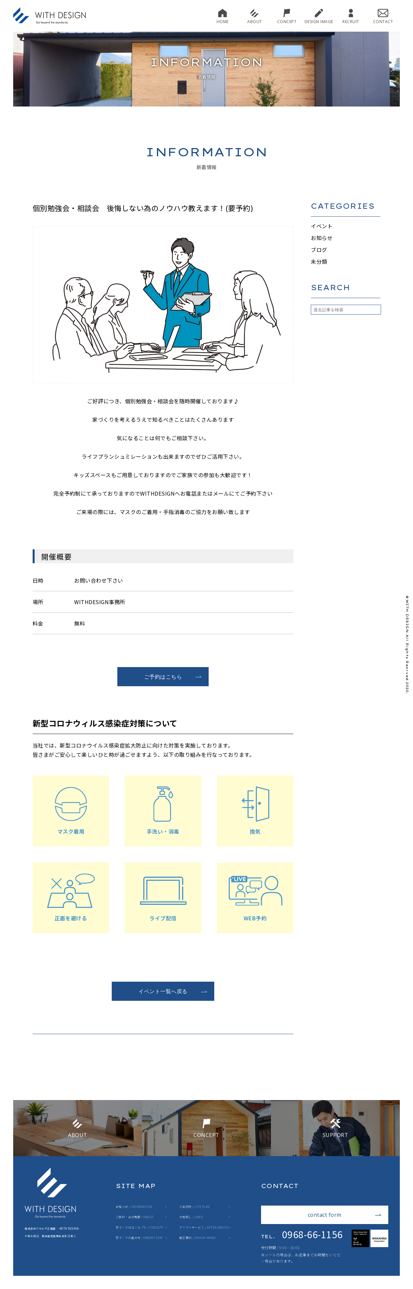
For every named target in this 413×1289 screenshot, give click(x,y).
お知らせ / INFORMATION (134, 1207)
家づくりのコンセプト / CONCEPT (139, 1227)
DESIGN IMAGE (319, 16)
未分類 (319, 261)
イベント (322, 226)
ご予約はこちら (173, 676)
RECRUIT (350, 16)
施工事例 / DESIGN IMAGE (197, 1238)
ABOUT (254, 16)
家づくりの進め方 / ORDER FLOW (139, 1238)
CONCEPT (287, 16)
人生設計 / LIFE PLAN (194, 1207)
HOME (223, 16)
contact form (345, 1214)
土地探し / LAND (191, 1217)
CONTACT (383, 16)
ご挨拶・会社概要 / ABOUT (135, 1217)
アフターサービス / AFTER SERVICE (204, 1227)
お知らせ (322, 237)
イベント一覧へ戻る (172, 991)
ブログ (319, 249)
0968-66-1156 (302, 1234)
